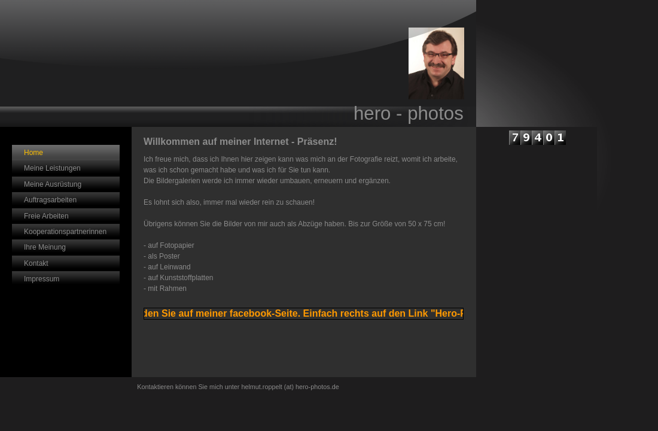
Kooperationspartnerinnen (65, 231)
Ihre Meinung (45, 247)
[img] (238, 63)
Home (33, 152)
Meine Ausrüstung (52, 184)
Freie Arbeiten (46, 216)
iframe (536, 236)
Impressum (41, 279)
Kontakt (36, 263)
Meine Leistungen (52, 168)
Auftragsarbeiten (50, 200)
